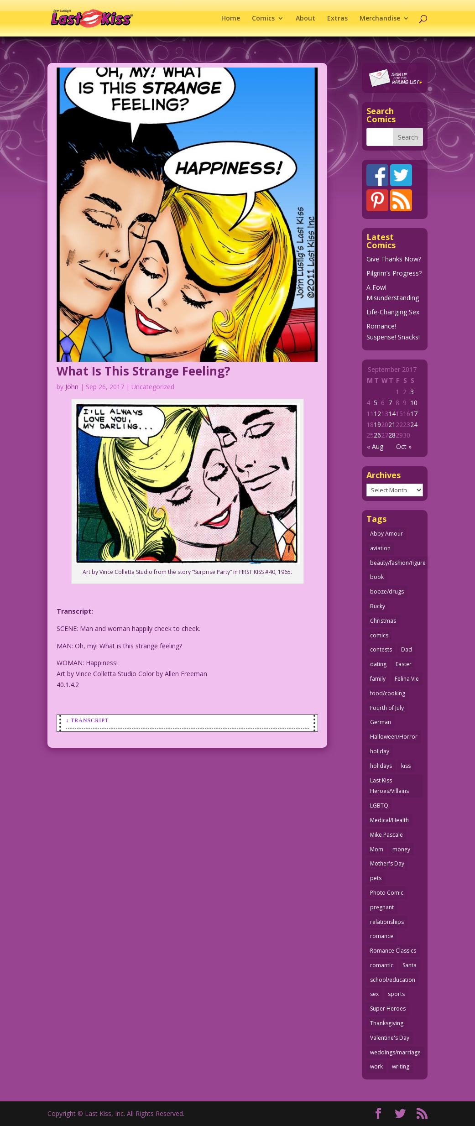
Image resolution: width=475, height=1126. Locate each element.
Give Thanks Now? (393, 259)
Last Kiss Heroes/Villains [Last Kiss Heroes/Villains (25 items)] (389, 786)
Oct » (404, 446)
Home (230, 18)
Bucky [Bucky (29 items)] (377, 606)
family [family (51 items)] (378, 679)
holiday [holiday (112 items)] (379, 751)
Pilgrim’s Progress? (394, 273)
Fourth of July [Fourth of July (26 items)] (387, 708)
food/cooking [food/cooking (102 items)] (387, 693)
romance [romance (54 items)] (381, 936)
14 (392, 413)
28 (392, 435)
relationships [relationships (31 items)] (387, 922)
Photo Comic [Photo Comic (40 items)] (386, 893)
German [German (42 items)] (380, 722)
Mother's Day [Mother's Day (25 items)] (387, 863)
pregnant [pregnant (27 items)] (382, 907)
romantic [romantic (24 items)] (381, 965)
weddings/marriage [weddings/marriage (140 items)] (395, 1052)
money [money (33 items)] (401, 849)
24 (414, 424)
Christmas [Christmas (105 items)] (383, 621)
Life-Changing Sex (392, 312)
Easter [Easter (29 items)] (404, 664)
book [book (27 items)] (377, 577)
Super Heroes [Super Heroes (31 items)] (388, 1008)
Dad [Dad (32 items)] (406, 649)
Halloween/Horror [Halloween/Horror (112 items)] (394, 736)
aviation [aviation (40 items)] (380, 548)
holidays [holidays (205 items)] (381, 766)
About (305, 18)
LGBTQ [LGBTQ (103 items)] (379, 805)
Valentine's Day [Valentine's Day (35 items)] (389, 1038)
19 (377, 424)
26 (377, 435)
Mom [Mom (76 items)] (376, 849)
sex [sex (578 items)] (374, 994)
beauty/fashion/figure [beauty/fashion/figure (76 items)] (398, 563)
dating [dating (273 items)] (378, 664)
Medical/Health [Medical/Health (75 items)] (389, 820)
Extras (337, 18)
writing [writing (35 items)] (400, 1066)
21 (392, 424)
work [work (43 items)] (376, 1066)
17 (414, 413)
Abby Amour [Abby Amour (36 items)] (386, 533)
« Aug (375, 446)
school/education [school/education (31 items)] (392, 980)
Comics (263, 18)
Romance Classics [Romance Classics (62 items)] (393, 950)
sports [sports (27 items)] (396, 994)
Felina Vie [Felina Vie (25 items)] (407, 679)
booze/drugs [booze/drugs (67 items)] (387, 591)
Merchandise (380, 18)
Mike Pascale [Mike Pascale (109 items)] (386, 835)
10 (414, 402)
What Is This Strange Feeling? (143, 371)
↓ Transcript (87, 720)
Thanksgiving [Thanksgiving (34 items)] (386, 1023)
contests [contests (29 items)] (381, 649)
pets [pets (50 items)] (375, 878)
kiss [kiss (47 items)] (406, 766)
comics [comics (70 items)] (379, 635)
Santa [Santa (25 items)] (409, 965)
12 (377, 413)
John (71, 386)
